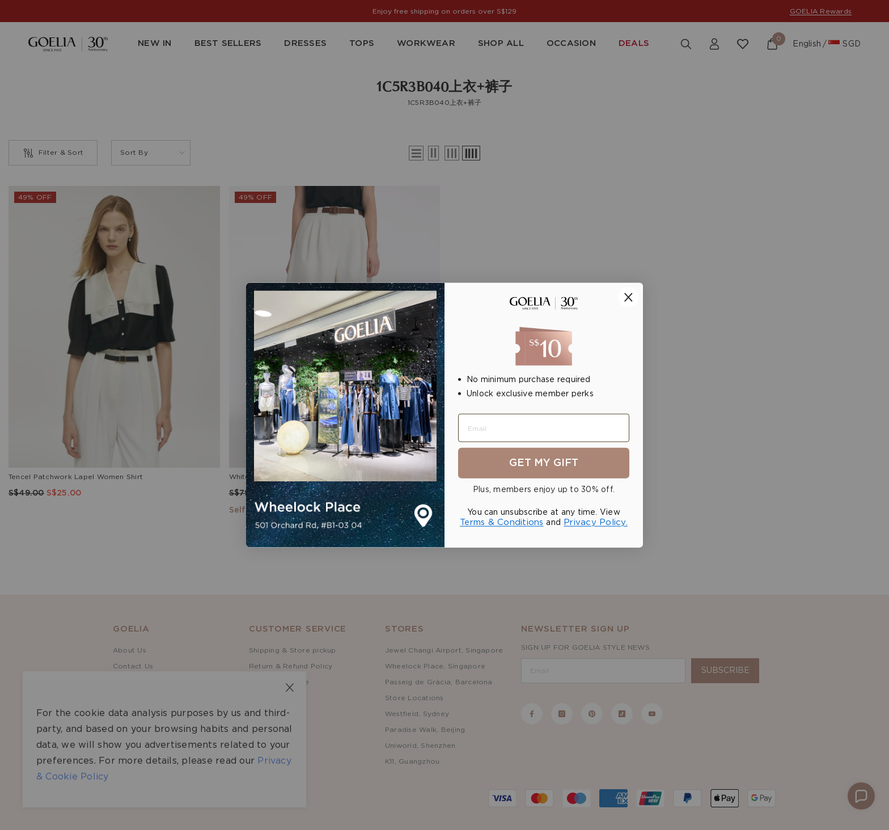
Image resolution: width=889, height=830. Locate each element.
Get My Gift (543, 463)
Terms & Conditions (501, 522)
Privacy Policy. (596, 522)
